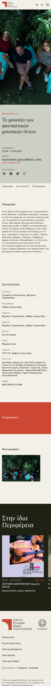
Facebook (33, 668)
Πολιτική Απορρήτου (12, 649)
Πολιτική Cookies (10, 661)
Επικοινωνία (8, 637)
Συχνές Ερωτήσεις (11, 643)
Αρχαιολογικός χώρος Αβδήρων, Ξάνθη (21, 159)
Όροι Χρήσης (8, 655)
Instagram (22, 668)
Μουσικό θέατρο (10, 113)
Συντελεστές (22, 186)
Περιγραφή (7, 186)
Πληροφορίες (39, 186)
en (42, 5)
